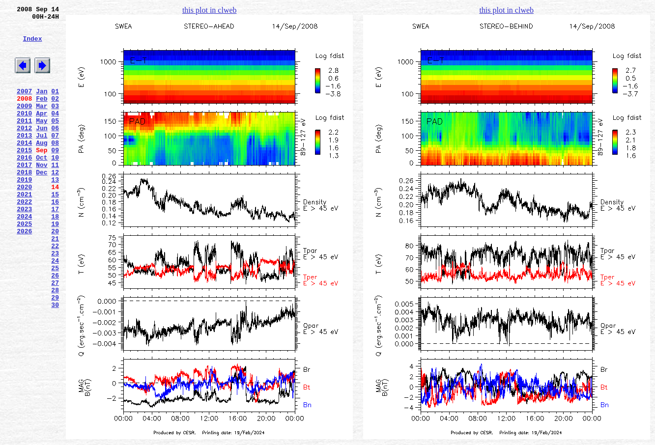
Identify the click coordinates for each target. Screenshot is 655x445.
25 (55, 317)
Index (32, 45)
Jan (41, 105)
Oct (41, 185)
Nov (41, 194)
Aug (41, 167)
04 (55, 132)
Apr (41, 132)
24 (55, 309)
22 (55, 291)
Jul (41, 158)
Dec (41, 202)
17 (55, 247)
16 (55, 238)
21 (55, 282)
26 (55, 326)
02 (55, 114)
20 (55, 273)
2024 (24, 255)
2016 (24, 185)
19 (55, 264)
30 (55, 362)
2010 (24, 132)
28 (55, 344)
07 (55, 158)
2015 (24, 176)
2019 (24, 211)
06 (55, 149)
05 (55, 141)
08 (55, 167)
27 (55, 335)
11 (55, 194)
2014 (24, 167)
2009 (24, 123)
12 (55, 202)
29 (55, 353)
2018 (24, 202)
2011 (24, 141)
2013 (24, 158)
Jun (41, 149)
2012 (24, 149)
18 (55, 255)
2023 (24, 247)
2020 (24, 220)
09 (55, 176)
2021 (24, 229)
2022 (24, 238)
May (41, 141)
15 (55, 229)
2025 (24, 264)
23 (55, 300)
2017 (24, 194)
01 (55, 105)
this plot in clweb (209, 10)
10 (55, 185)
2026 (24, 273)
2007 (24, 105)
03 (55, 123)
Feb (41, 114)
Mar (41, 123)
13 (55, 211)
